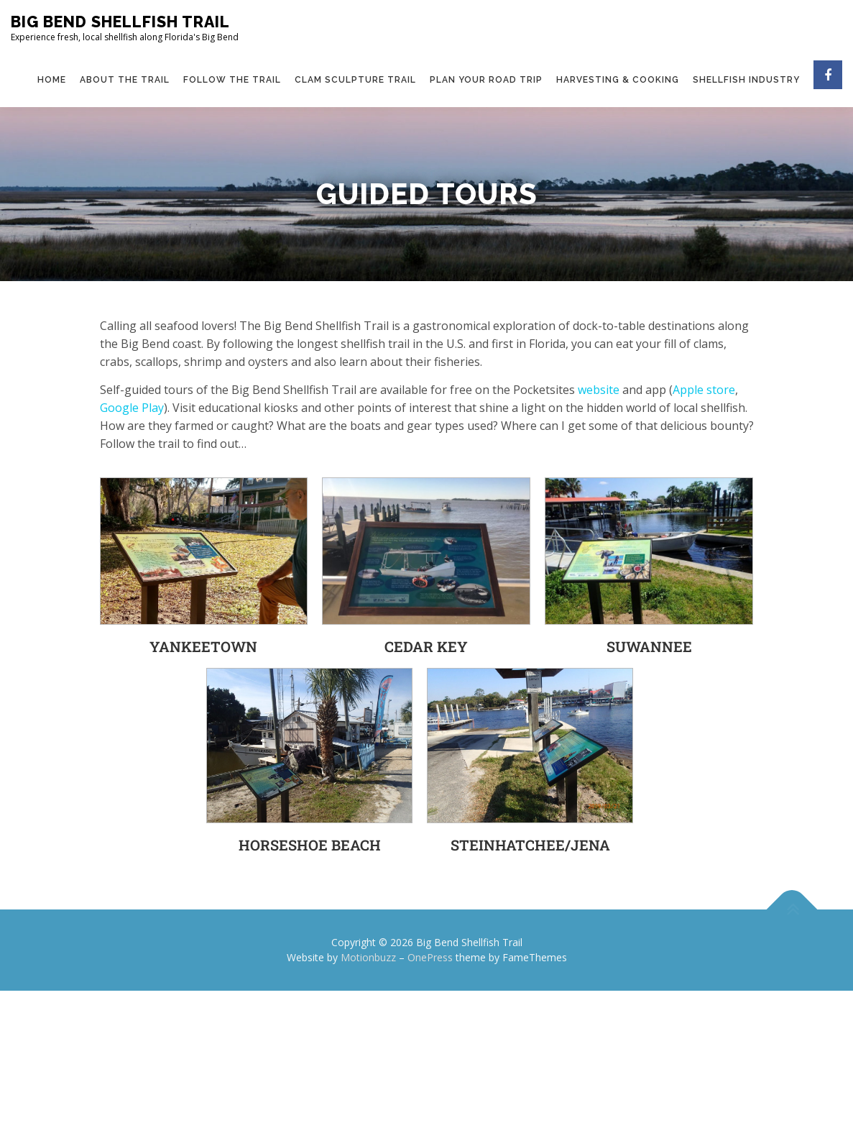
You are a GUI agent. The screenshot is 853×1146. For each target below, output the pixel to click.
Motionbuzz (368, 957)
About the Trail (125, 80)
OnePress (430, 957)
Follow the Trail (232, 80)
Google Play (132, 408)
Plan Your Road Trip (486, 80)
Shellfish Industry (746, 80)
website (598, 390)
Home (51, 80)
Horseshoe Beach (310, 844)
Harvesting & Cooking (617, 80)
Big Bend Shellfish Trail (120, 21)
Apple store (704, 390)
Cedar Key (426, 646)
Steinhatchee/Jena (530, 844)
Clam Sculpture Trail (355, 80)
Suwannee (649, 646)
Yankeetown (203, 646)
